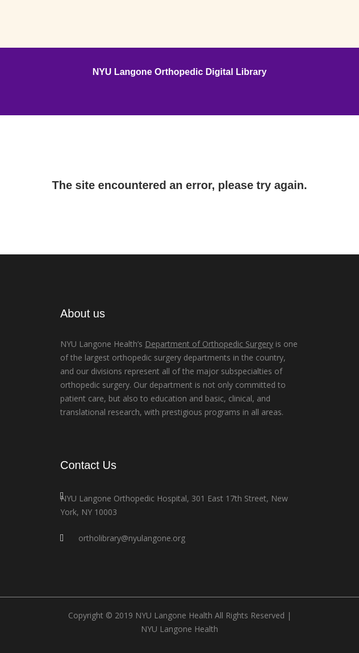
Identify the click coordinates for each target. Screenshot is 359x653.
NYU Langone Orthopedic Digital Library (180, 72)
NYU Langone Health (179, 628)
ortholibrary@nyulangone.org (131, 538)
